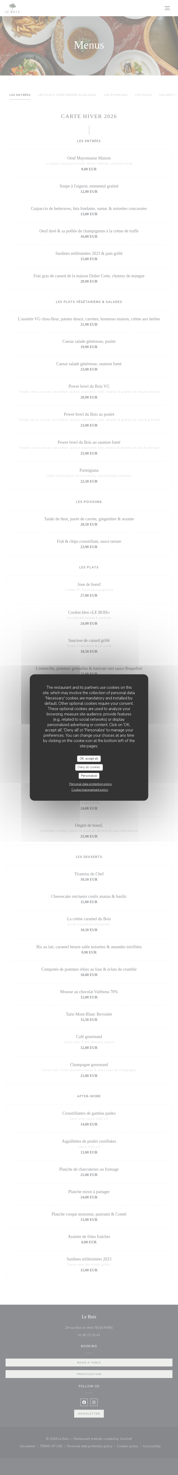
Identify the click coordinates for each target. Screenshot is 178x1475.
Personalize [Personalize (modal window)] (89, 775)
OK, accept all (89, 758)
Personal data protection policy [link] (90, 784)
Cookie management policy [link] (89, 790)
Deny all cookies (89, 767)
